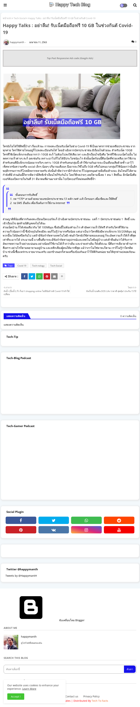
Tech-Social (20, 18)
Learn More (29, 688)
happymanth (29, 636)
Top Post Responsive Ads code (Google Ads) (70, 58)
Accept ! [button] (16, 696)
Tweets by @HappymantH (21, 575)
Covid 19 (22, 265)
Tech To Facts (100, 700)
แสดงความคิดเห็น (14, 324)
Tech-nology (38, 265)
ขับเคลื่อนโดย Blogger (44, 620)
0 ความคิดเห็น (128, 316)
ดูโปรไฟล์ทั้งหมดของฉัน (31, 643)
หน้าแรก (7, 18)
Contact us (71, 696)
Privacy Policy (91, 696)
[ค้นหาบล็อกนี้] (64, 669)
